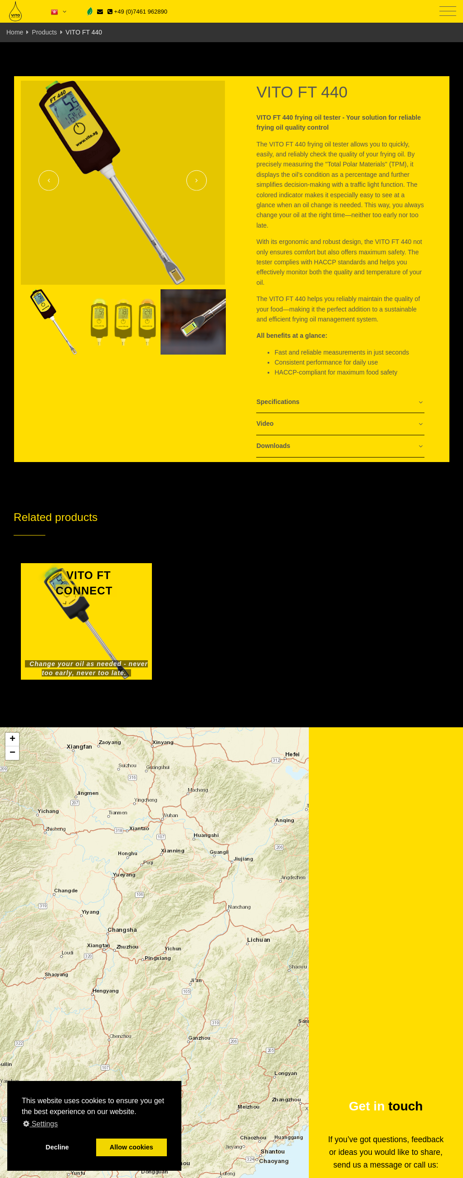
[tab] (340, 402)
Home (14, 32)
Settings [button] (40, 1124)
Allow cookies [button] (131, 1147)
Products (44, 32)
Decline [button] (57, 1147)
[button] (12, 739)
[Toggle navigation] (448, 11)
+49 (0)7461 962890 (137, 11)
